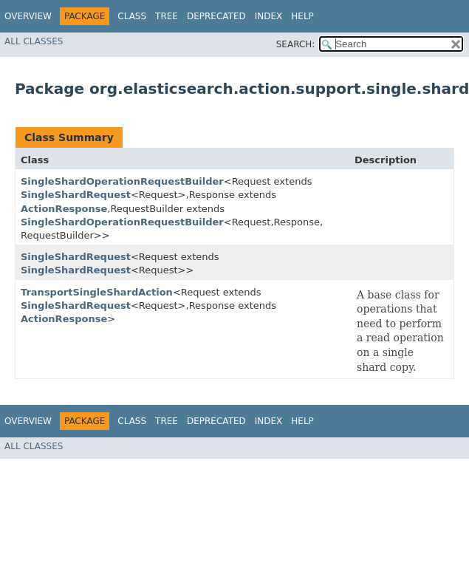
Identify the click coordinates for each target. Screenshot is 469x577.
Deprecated (216, 16)
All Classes (33, 41)
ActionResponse (64, 208)
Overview (28, 16)
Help (302, 16)
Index (269, 16)
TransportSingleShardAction (97, 292)
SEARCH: (295, 44)
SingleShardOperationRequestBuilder (122, 181)
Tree (166, 16)
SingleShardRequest (76, 194)
